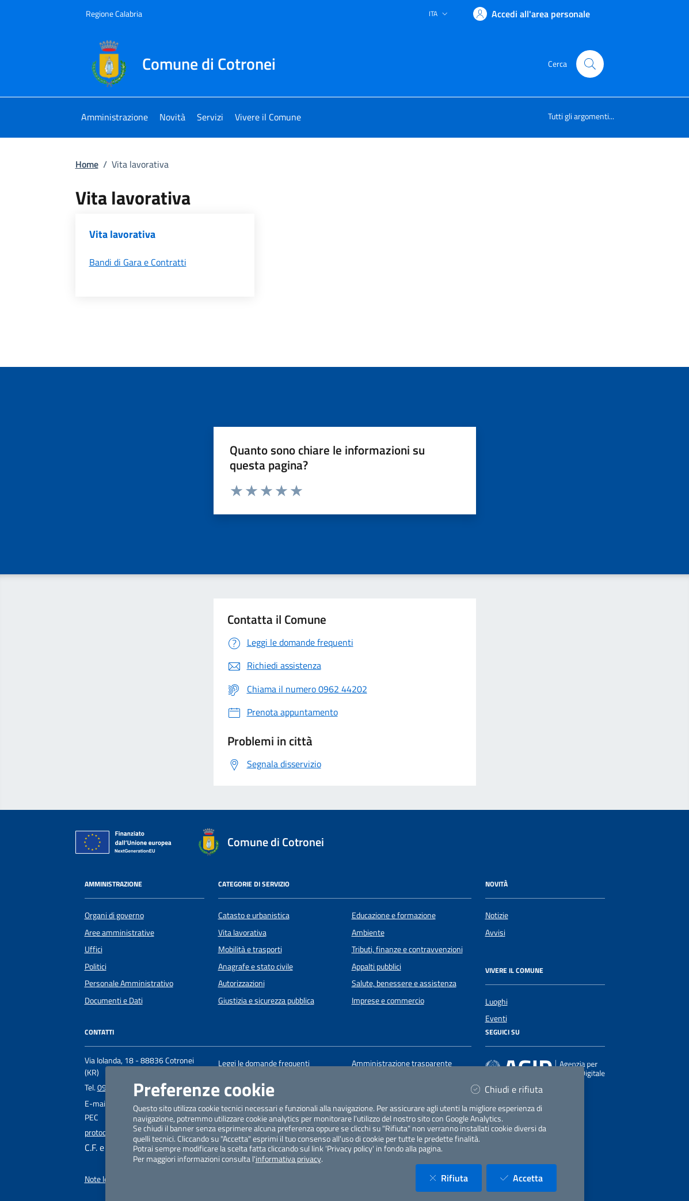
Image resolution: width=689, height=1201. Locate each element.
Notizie (496, 915)
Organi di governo (114, 915)
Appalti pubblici (376, 966)
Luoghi (496, 1001)
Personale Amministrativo (129, 983)
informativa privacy (288, 1159)
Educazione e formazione (394, 915)
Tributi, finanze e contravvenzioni (407, 949)
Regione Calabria (114, 13)
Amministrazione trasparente (402, 1063)
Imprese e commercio (388, 1000)
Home (86, 164)
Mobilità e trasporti (250, 949)
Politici (95, 966)
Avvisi (495, 932)
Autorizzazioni (241, 983)
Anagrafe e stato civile (255, 966)
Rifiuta (455, 1177)
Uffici (93, 949)
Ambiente (368, 932)
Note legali (102, 1179)
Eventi (496, 1018)
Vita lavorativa (242, 932)
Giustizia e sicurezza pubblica (266, 1000)
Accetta (528, 1177)
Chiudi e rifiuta (514, 1089)
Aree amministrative (119, 932)
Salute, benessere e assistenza (404, 983)
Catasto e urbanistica (254, 915)
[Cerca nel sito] (590, 64)
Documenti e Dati (114, 1000)
